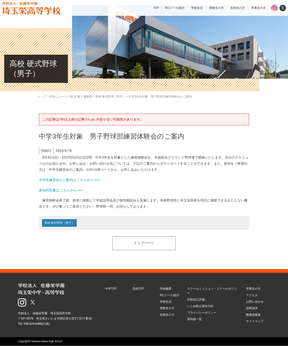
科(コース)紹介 (170, 295)
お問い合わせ (255, 301)
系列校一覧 (194, 319)
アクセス (252, 295)
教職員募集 (253, 314)
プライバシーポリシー (202, 312)
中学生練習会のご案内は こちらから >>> (69, 180)
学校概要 (166, 288)
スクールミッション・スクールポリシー (212, 291)
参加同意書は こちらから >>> (61, 190)
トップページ (144, 243)
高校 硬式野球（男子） (59, 223)
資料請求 (252, 308)
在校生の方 (167, 314)
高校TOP (138, 288)
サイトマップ (255, 321)
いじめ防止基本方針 (200, 306)
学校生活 (166, 301)
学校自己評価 (196, 299)
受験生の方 (167, 308)
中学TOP (111, 288)
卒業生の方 (253, 288)
